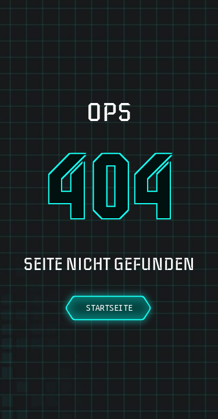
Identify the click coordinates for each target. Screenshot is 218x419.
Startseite (109, 308)
